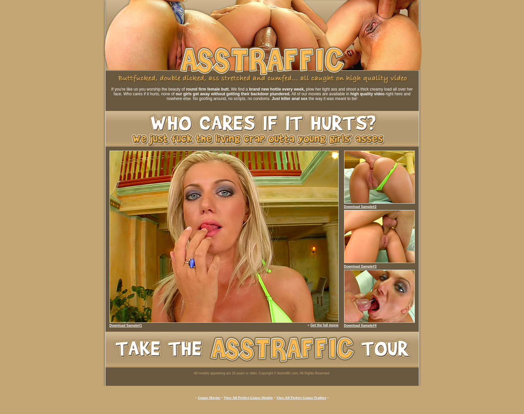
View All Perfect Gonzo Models (248, 398)
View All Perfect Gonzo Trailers (301, 398)
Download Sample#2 (360, 207)
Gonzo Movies (209, 398)
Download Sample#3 (360, 266)
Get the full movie (325, 325)
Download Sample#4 (360, 325)
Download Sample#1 (126, 325)
